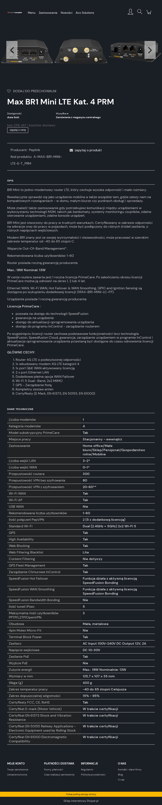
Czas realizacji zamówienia (59, 774)
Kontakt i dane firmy (130, 769)
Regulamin (87, 769)
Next (150, 50)
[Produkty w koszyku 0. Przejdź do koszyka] (148, 14)
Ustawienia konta (17, 774)
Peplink (34, 150)
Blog (120, 774)
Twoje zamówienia (17, 769)
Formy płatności (53, 769)
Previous (12, 50)
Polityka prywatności (93, 774)
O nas (121, 779)
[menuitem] (31, 13)
